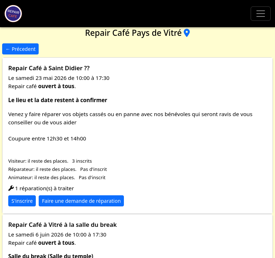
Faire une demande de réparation (81, 200)
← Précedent (20, 49)
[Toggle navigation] (261, 13)
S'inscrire (22, 200)
